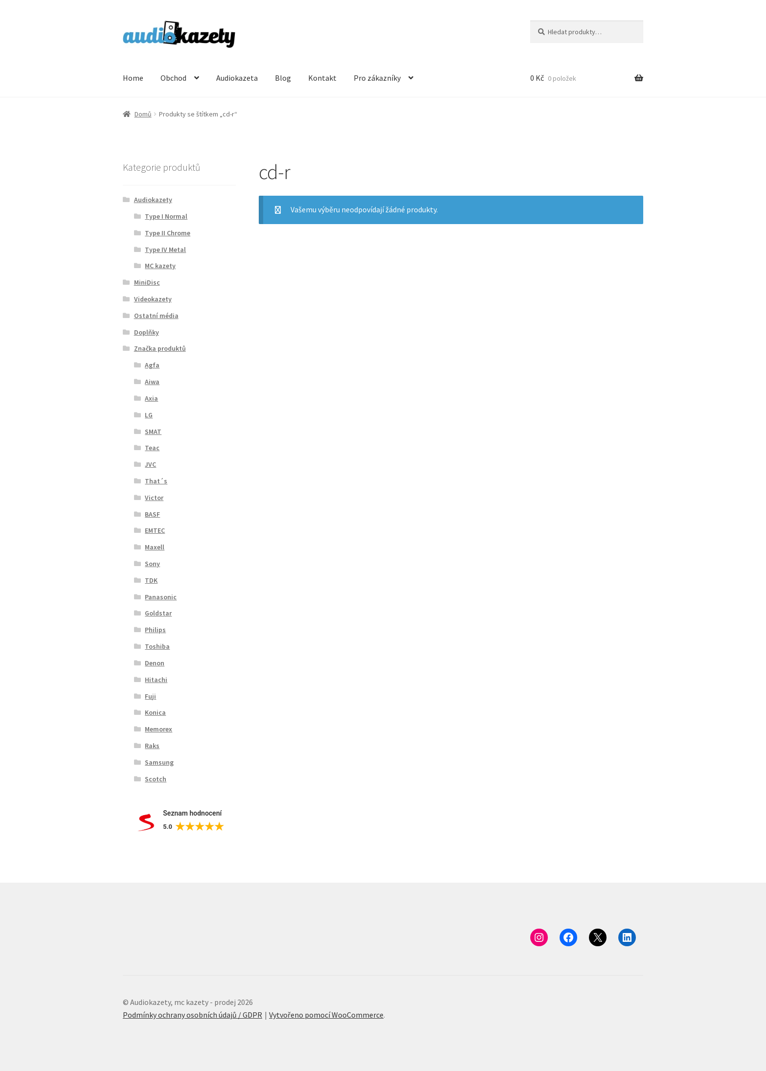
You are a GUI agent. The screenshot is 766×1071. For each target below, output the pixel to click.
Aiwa (152, 381)
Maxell (154, 547)
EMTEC (155, 530)
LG (149, 414)
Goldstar (158, 613)
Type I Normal (166, 216)
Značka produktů (160, 348)
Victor (154, 497)
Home (133, 78)
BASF (152, 514)
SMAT (153, 431)
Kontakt (322, 78)
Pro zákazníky (377, 78)
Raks (152, 745)
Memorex (158, 729)
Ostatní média (156, 315)
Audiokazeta (237, 78)
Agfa (152, 365)
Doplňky (146, 332)
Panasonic (161, 596)
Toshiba (157, 646)
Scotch (155, 779)
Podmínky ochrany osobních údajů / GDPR (192, 1015)
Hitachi (156, 679)
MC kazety (160, 265)
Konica (155, 712)
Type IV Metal (165, 249)
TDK (151, 580)
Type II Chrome (167, 232)
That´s (156, 481)
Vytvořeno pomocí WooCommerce (326, 1015)
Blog (283, 78)
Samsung (159, 762)
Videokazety (153, 299)
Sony (152, 563)
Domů (143, 114)
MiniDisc (147, 282)
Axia (151, 398)
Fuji (150, 696)
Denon (154, 663)
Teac (152, 447)
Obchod (173, 78)
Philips (155, 629)
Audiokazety (153, 199)
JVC (150, 464)
